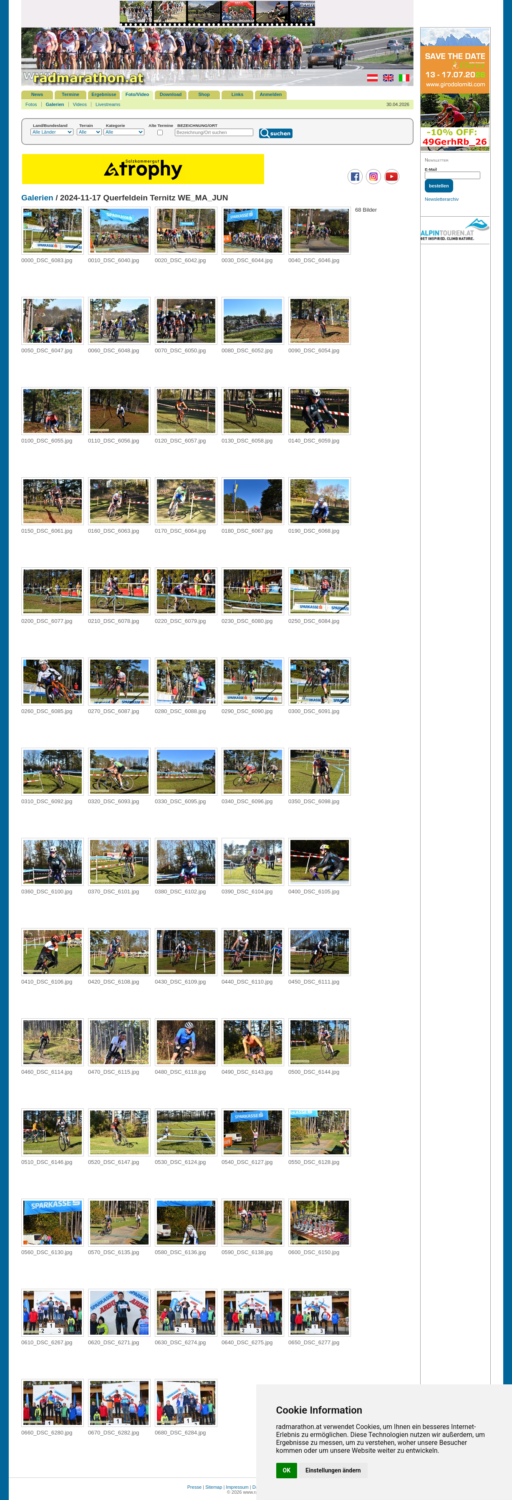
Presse (194, 1487)
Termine (70, 94)
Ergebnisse (103, 94)
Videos (80, 104)
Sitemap (213, 1487)
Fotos (31, 104)
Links (238, 94)
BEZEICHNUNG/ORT (197, 125)
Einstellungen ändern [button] (333, 1470)
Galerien (55, 104)
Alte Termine (161, 125)
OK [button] (287, 1470)
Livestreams (108, 104)
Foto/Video (137, 94)
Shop (204, 94)
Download (171, 94)
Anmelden (271, 94)
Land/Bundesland (50, 125)
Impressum (237, 1487)
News (37, 94)
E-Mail (431, 169)
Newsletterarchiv (442, 199)
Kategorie (115, 125)
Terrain (86, 125)
